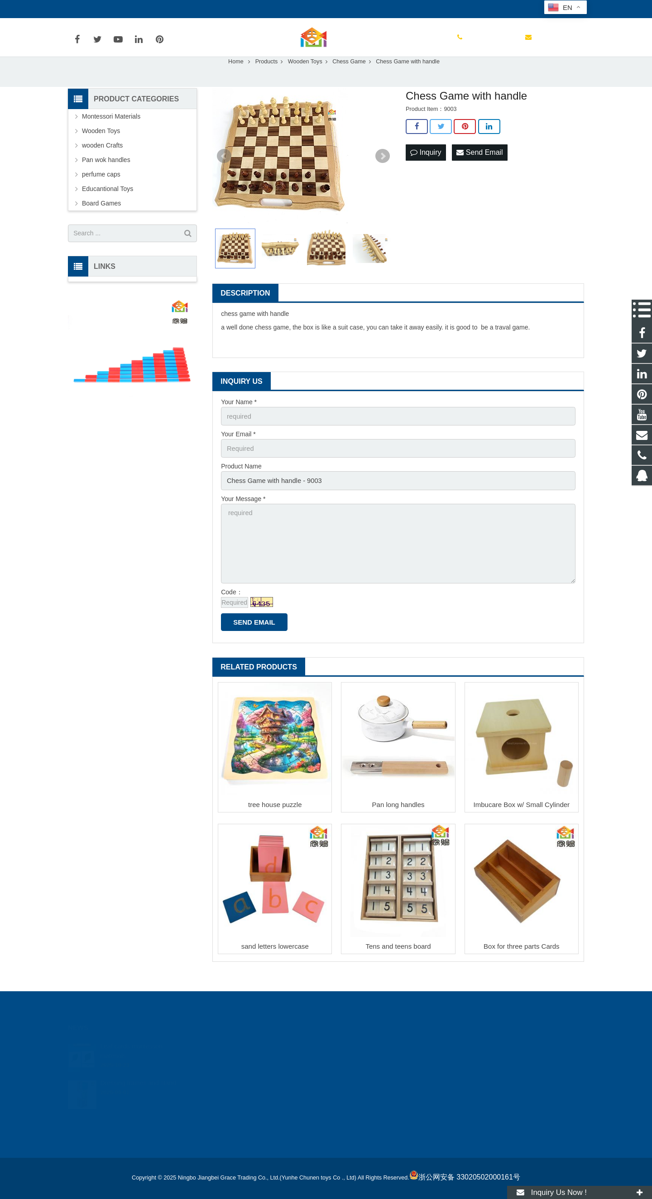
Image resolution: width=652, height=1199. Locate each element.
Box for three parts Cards (522, 960)
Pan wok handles (106, 179)
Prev (224, 175)
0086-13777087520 (102, 9)
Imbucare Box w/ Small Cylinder (522, 818)
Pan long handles (398, 818)
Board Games (101, 222)
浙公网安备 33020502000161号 (464, 1177)
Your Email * (238, 453)
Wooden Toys (101, 150)
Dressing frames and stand (138, 1076)
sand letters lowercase (275, 960)
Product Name (241, 484)
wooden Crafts (102, 164)
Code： (231, 605)
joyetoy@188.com (169, 9)
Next (382, 175)
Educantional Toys (107, 208)
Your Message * (243, 515)
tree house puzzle (275, 818)
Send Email (479, 171)
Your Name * (239, 421)
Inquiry (425, 171)
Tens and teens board (398, 960)
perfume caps (101, 193)
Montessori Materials (111, 135)
